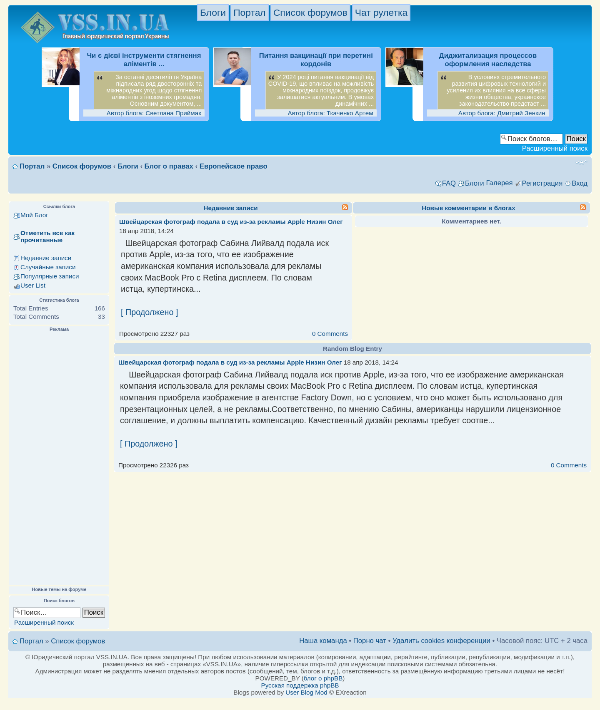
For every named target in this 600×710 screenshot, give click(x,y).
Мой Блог (34, 214)
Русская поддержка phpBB (300, 685)
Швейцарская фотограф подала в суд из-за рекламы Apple (212, 221)
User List (32, 285)
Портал (249, 12)
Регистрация (542, 183)
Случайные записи (47, 267)
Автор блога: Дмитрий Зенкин (501, 113)
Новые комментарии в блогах (468, 207)
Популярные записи (49, 276)
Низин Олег (324, 221)
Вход (580, 183)
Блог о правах (169, 166)
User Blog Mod (306, 692)
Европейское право (234, 166)
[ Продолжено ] (149, 312)
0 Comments (330, 333)
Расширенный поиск (555, 148)
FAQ (449, 183)
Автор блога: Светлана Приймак (154, 113)
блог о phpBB (323, 678)
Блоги (213, 12)
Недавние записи (45, 257)
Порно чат (369, 641)
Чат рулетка (381, 12)
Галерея (499, 183)
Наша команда (323, 641)
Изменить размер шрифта (581, 162)
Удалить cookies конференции (441, 641)
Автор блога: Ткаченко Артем (330, 113)
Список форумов (310, 12)
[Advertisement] (59, 458)
